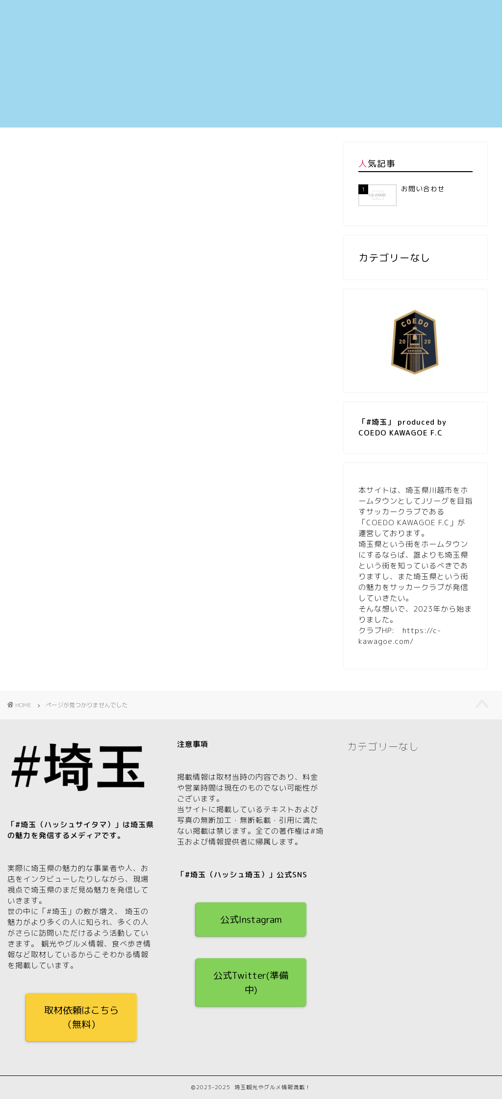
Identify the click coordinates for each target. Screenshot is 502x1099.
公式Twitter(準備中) (250, 982)
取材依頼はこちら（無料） (81, 1017)
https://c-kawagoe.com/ (399, 635)
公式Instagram (251, 919)
